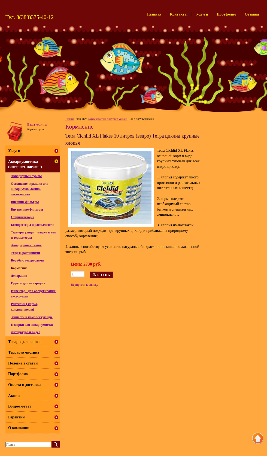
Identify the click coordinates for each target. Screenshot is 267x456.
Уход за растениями (25, 253)
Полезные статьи (23, 363)
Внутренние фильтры (27, 209)
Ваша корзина (37, 124)
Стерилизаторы (22, 217)
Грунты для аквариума (28, 283)
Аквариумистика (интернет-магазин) (108, 119)
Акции (14, 396)
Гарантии (16, 417)
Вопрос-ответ (19, 406)
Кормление (19, 268)
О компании (18, 428)
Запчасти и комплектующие (32, 317)
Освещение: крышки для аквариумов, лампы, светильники (29, 189)
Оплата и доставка (24, 385)
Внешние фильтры (25, 202)
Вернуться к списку (84, 285)
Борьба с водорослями (27, 260)
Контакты (178, 14)
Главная (154, 14)
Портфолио (226, 14)
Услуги (202, 14)
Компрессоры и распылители (32, 225)
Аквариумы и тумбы (26, 176)
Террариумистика (23, 352)
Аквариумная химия (26, 245)
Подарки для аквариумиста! (32, 325)
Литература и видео (25, 332)
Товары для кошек (24, 342)
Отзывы (252, 14)
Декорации (19, 276)
